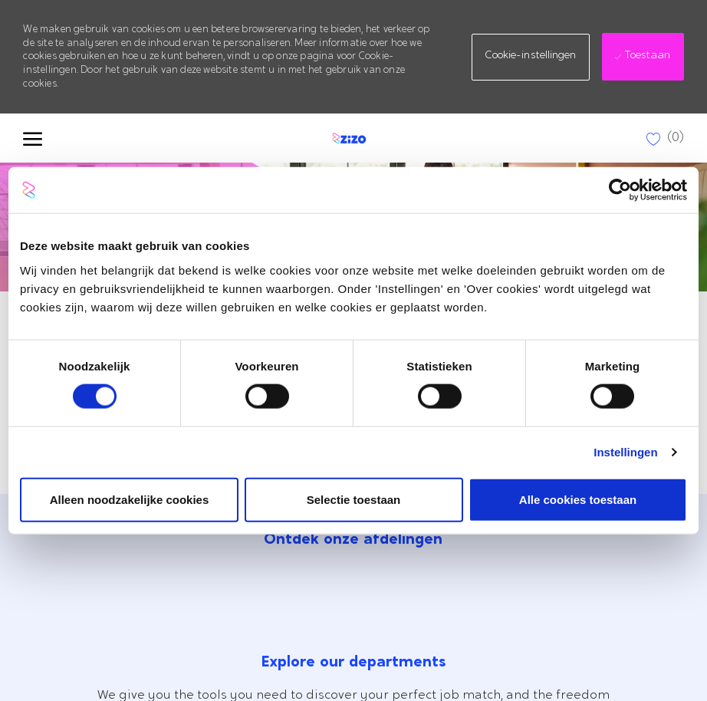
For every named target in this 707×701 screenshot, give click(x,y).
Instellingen (625, 452)
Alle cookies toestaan (577, 498)
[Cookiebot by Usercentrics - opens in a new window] (620, 190)
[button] (531, 57)
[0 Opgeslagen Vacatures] (665, 138)
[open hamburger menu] (32, 138)
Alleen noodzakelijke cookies (129, 498)
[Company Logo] (347, 138)
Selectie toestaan (354, 498)
